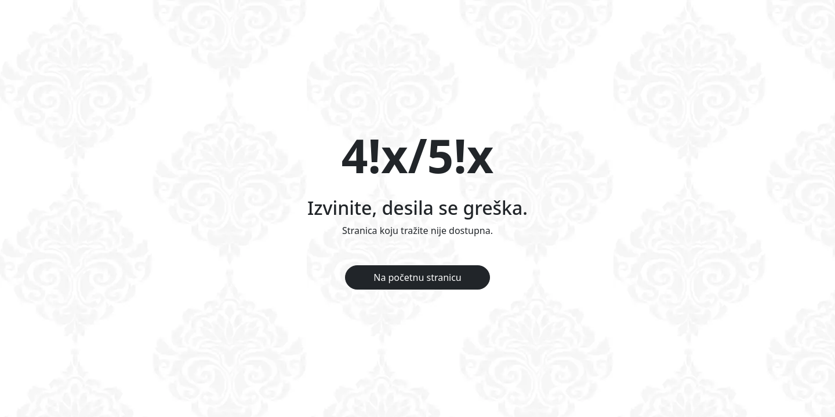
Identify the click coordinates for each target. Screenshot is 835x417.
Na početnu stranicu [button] (417, 277)
